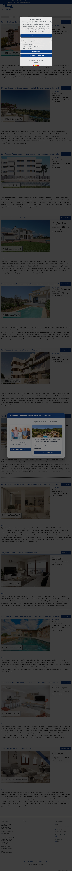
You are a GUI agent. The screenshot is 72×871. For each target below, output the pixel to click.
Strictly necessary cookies (29, 41)
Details (36, 62)
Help (36, 30)
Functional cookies (28, 43)
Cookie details (31, 60)
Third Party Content (28, 48)
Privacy (38, 60)
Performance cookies (28, 44)
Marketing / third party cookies (31, 46)
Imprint (43, 60)
